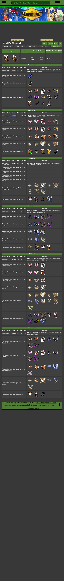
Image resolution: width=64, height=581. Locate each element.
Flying (48, 58)
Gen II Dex (56, 46)
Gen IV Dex (32, 46)
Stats (60, 43)
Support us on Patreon (32, 408)
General (45, 43)
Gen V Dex (20, 46)
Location (50, 43)
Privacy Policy (40, 402)
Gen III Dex (44, 46)
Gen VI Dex (7, 46)
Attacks (56, 43)
